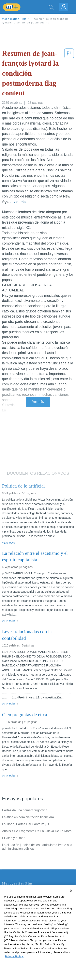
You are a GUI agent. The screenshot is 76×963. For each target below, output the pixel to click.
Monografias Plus (14, 19)
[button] (69, 74)
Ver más (38, 401)
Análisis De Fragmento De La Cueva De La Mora (37, 831)
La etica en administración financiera (28, 817)
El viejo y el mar (13, 838)
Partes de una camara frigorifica (24, 810)
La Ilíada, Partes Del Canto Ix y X (25, 824)
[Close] (71, 896)
